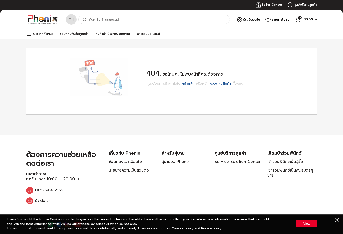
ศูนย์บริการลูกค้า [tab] (230, 153)
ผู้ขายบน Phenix (176, 161)
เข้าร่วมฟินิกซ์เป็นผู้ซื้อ (285, 161)
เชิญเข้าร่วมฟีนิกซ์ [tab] (284, 153)
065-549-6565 (49, 190)
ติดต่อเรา (42, 201)
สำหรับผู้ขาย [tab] (173, 153)
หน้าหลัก (188, 83)
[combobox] (154, 19)
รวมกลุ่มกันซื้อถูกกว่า (74, 34)
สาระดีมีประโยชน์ (148, 34)
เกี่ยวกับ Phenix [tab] (124, 153)
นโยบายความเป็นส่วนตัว (129, 170)
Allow (306, 223)
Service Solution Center (238, 161)
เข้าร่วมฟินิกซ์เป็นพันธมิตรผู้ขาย (290, 172)
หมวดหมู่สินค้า (220, 83)
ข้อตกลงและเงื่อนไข (125, 161)
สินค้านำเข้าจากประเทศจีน (112, 34)
